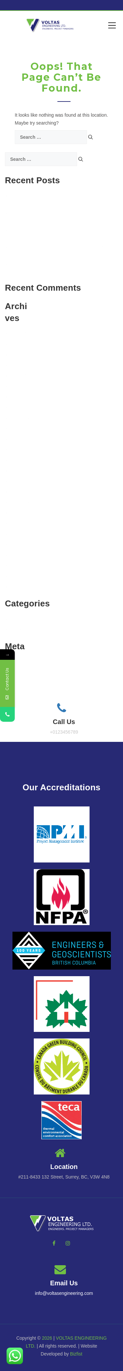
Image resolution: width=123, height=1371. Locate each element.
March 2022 (19, 565)
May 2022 (17, 544)
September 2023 (24, 418)
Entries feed (19, 672)
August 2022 (20, 512)
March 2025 (19, 344)
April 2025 (17, 333)
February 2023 (22, 481)
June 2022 (18, 534)
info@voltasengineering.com (64, 1293)
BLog (13, 619)
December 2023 (24, 396)
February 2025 (22, 354)
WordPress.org (22, 693)
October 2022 (21, 491)
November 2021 (24, 576)
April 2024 (17, 375)
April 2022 (17, 555)
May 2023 (17, 460)
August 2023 (20, 428)
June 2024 (18, 365)
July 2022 (17, 523)
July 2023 (17, 439)
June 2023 (18, 449)
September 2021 (24, 586)
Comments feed (23, 683)
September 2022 (24, 502)
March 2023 (19, 470)
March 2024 (19, 386)
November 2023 (24, 407)
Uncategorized (22, 629)
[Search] (90, 137)
